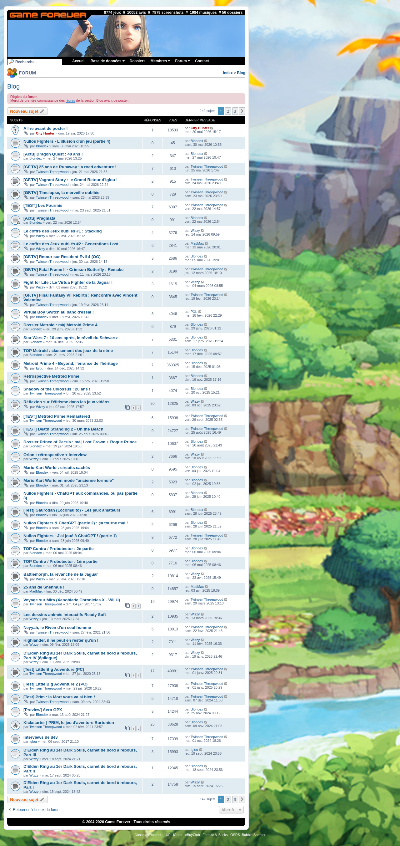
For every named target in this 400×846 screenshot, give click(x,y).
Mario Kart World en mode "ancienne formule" (68, 480)
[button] (242, 111)
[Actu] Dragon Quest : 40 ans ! (53, 154)
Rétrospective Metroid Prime (51, 376)
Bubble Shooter (254, 835)
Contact (202, 61)
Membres (160, 61)
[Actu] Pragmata (39, 218)
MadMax (197, 243)
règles (70, 100)
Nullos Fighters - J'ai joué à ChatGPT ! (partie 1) (70, 535)
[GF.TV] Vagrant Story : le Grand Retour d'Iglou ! (70, 179)
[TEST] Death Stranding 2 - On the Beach (63, 429)
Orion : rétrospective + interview (55, 454)
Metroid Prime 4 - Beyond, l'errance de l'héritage (70, 363)
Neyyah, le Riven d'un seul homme (57, 627)
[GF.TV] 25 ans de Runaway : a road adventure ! (70, 167)
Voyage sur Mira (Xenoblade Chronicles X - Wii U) (71, 600)
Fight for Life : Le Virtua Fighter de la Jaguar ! (68, 282)
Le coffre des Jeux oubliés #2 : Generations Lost (70, 244)
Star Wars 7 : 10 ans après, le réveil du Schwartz (70, 337)
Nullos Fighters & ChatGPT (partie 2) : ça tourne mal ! (75, 523)
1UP (167, 835)
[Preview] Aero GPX (42, 709)
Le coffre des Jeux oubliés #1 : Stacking (62, 231)
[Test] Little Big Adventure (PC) (53, 669)
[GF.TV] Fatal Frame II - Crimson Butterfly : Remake (73, 269)
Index (227, 73)
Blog (241, 73)
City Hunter (45, 133)
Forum (182, 61)
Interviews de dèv (40, 737)
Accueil (79, 61)
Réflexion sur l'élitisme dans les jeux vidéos (66, 402)
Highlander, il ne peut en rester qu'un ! (60, 640)
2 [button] (228, 111)
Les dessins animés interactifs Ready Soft (64, 614)
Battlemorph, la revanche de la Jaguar (60, 574)
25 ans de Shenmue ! (43, 587)
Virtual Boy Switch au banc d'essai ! (58, 312)
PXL (194, 311)
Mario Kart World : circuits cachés (56, 467)
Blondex (42, 146)
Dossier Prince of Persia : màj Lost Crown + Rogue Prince (80, 442)
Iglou (39, 368)
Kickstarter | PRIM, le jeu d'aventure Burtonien (68, 722)
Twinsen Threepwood (52, 172)
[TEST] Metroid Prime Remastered (56, 416)
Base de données (108, 61)
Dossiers (138, 61)
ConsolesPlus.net (147, 835)
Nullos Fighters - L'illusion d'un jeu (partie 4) (66, 141)
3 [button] (235, 111)
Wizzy (40, 236)
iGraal (177, 835)
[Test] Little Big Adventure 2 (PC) (55, 684)
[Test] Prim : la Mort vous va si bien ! (59, 697)
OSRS (235, 835)
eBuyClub (192, 835)
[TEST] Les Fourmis (42, 205)
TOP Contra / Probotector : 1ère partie (60, 561)
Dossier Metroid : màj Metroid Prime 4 (60, 325)
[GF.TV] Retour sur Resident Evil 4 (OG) (62, 256)
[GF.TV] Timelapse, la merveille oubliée (61, 192)
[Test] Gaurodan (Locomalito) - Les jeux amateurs (71, 510)
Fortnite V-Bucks (215, 835)
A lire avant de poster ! (45, 128)
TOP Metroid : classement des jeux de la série (68, 350)
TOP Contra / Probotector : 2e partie (58, 548)
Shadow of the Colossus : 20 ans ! (56, 389)
